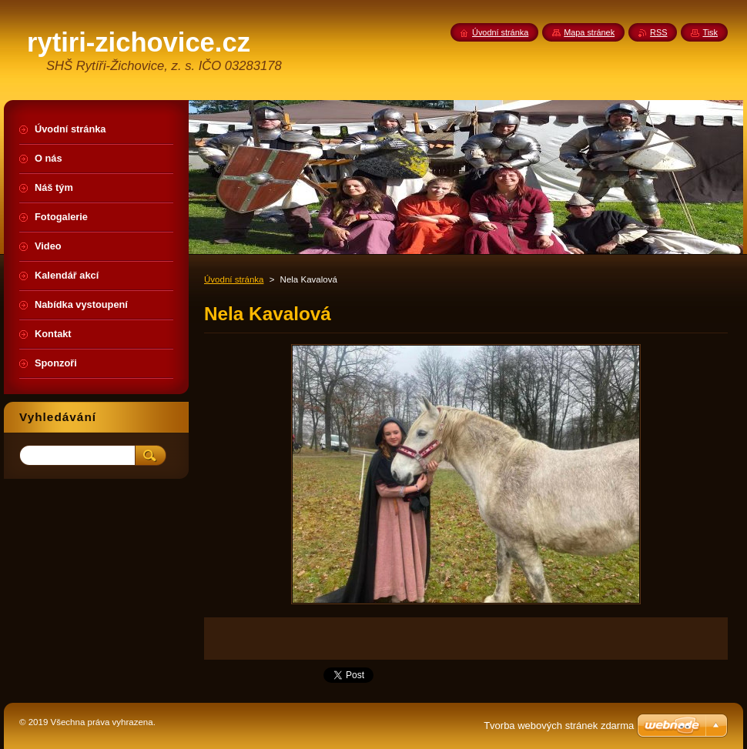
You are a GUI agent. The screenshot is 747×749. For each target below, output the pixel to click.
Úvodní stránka (233, 279)
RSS (658, 32)
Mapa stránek (589, 32)
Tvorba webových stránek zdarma (559, 725)
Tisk (710, 32)
